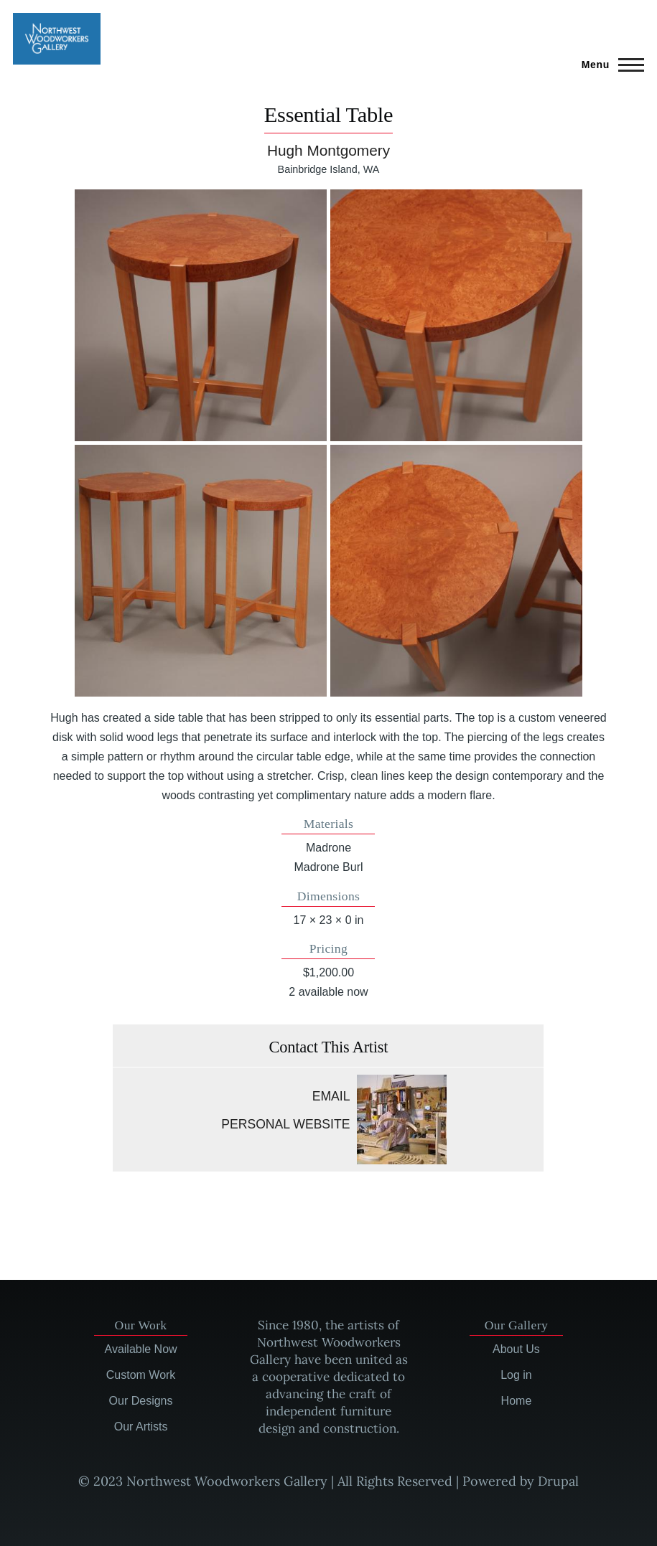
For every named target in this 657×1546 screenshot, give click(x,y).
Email (331, 1096)
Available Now (141, 1349)
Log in (516, 1375)
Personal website (285, 1124)
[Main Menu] (608, 64)
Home (516, 1401)
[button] (201, 315)
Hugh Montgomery (328, 150)
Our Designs (141, 1401)
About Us (516, 1349)
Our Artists (141, 1426)
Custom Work (141, 1375)
